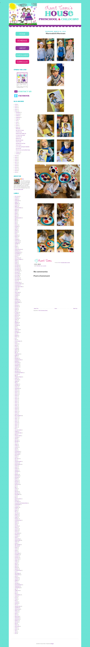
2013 (16, 168)
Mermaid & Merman (19, 140)
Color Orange (17, 270)
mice (16, 442)
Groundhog (17, 364)
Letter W (16, 422)
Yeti (15, 630)
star (15, 571)
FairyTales (17, 325)
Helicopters (17, 369)
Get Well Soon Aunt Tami (20, 143)
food (15, 339)
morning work (17, 451)
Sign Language (17, 544)
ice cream (16, 374)
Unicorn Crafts (18, 141)
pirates (16, 488)
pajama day (17, 475)
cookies (16, 288)
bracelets (16, 226)
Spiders (16, 564)
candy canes (17, 240)
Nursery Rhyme (18, 464)
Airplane (16, 199)
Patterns (16, 480)
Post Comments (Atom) (43, 310)
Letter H (16, 399)
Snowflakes (17, 554)
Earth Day (16, 318)
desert (16, 303)
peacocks (16, 481)
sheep (16, 543)
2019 (16, 159)
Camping (16, 239)
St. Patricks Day (18, 570)
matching (16, 437)
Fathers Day (17, 329)
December (18, 112)
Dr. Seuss (16, 312)
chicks (16, 247)
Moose (16, 450)
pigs (15, 487)
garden (16, 351)
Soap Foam (17, 558)
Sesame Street (17, 540)
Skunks (16, 547)
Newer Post (36, 308)
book (16, 223)
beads (16, 213)
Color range (17, 275)
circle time (17, 255)
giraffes (16, 355)
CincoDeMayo (17, 253)
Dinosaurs (17, 306)
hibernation (17, 371)
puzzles (16, 508)
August (17, 119)
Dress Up (16, 315)
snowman (16, 556)
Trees (16, 596)
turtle (16, 600)
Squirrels (16, 569)
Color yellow (17, 279)
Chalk (16, 246)
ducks (16, 316)
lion (15, 428)
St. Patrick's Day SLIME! (20, 135)
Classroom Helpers (18, 259)
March (17, 127)
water (16, 614)
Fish (15, 333)
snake (16, 550)
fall (15, 326)
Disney (16, 308)
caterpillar (16, 243)
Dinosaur (16, 305)
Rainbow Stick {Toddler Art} (21, 133)
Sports (16, 566)
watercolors (17, 617)
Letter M (16, 407)
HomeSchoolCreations (19, 372)
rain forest (16, 513)
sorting (16, 561)
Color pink (17, 272)
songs (16, 560)
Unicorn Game (18, 145)
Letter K (16, 404)
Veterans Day (17, 609)
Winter (16, 624)
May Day (16, 440)
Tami (59, 262)
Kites (16, 382)
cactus (16, 237)
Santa (16, 527)
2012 (16, 170)
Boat (16, 222)
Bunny (16, 232)
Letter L (16, 405)
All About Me (17, 200)
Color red (16, 276)
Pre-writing (17, 501)
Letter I (16, 401)
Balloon (16, 210)
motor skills (17, 454)
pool (15, 497)
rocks (16, 524)
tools (16, 591)
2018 (16, 160)
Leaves (16, 386)
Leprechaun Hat (19, 136)
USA (16, 604)
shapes (16, 541)
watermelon (17, 619)
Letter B (16, 391)
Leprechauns (17, 388)
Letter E (16, 395)
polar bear (17, 493)
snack (16, 548)
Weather (16, 620)
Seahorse (16, 534)
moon (16, 448)
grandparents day (18, 359)
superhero (17, 579)
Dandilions (17, 299)
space (16, 563)
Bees (16, 216)
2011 (16, 172)
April (17, 125)
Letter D (16, 394)
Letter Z (16, 427)
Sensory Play (17, 538)
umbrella (16, 602)
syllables (16, 580)
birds (16, 220)
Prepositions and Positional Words (21, 503)
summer (16, 577)
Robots (16, 523)
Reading (16, 515)
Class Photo (17, 257)
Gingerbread (17, 354)
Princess (16, 505)
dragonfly (16, 313)
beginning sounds (18, 217)
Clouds (16, 262)
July (17, 120)
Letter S (16, 417)
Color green (17, 269)
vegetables (17, 607)
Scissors (16, 531)
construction (17, 285)
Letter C (16, 392)
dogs (16, 310)
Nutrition (16, 465)
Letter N (16, 408)
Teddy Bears (17, 586)
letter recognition (18, 415)
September (18, 117)
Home (56, 308)
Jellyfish (16, 381)
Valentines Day (17, 606)
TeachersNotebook (18, 584)
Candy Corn (17, 242)
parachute (16, 477)
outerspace (17, 471)
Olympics (16, 470)
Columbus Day (17, 282)
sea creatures (17, 533)
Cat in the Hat (18, 148)
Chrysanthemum (18, 252)
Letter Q (16, 412)
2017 (16, 162)
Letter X (16, 424)
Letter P (16, 411)
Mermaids (16, 441)
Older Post (75, 308)
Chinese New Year (18, 249)
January (17, 153)
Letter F (16, 397)
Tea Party (16, 583)
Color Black (17, 265)
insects (16, 378)
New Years (17, 458)
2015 (16, 165)
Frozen (16, 346)
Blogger (52, 643)
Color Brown (17, 268)
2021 (16, 155)
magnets (16, 431)
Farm (16, 328)
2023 (16, 109)
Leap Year (17, 385)
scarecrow (17, 528)
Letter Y (16, 425)
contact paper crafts (18, 286)
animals (16, 204)
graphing (16, 361)
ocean (16, 467)
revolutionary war (18, 520)
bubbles (16, 227)
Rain (16, 511)
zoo (15, 633)
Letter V (16, 421)
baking (16, 209)
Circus (16, 256)
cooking (16, 289)
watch (16, 613)
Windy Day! (18, 128)
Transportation (17, 594)
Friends (16, 343)
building (16, 230)
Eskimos (16, 323)
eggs (16, 321)
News (16, 460)
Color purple (17, 273)
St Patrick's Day (19, 131)
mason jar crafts (18, 435)
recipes (16, 517)
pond (16, 495)
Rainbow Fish (18, 138)
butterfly (16, 235)
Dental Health (17, 302)
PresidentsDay (17, 504)
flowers (16, 336)
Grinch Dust (17, 362)
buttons (16, 236)
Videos (16, 610)
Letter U (16, 419)
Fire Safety (17, 332)
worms (16, 629)
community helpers (18, 283)
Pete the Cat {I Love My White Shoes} (23, 150)
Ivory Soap (17, 379)
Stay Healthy (17, 573)
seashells (16, 536)
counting (16, 293)
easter (16, 319)
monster (16, 447)
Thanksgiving (17, 587)
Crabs (16, 298)
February (18, 152)
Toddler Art (17, 590)
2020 (16, 157)
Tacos (16, 581)
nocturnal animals (18, 461)
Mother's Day (17, 452)
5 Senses (16, 197)
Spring (16, 567)
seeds (16, 537)
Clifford (16, 260)
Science (16, 530)
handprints (17, 366)
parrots (16, 478)
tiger (15, 589)
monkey (16, 445)
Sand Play (17, 526)
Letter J (16, 402)
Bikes (16, 219)
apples (16, 206)
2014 (16, 167)
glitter (16, 356)
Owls (16, 473)
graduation (17, 358)
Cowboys (16, 295)
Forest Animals (17, 341)
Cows (16, 296)
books (16, 225)
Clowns (16, 263)
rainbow (16, 514)
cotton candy (17, 292)
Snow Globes (17, 553)
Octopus (16, 468)
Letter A (16, 389)
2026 (16, 104)
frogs (16, 345)
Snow (16, 551)
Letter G (16, 398)
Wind (16, 623)
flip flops (16, 335)
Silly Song (16, 546)
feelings (16, 331)
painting (16, 474)
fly (15, 338)
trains (16, 593)
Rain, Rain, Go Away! (20, 130)
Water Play (17, 616)
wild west (16, 622)
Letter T (16, 418)
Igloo (16, 375)
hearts (16, 368)
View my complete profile (18, 189)
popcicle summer (18, 498)
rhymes (16, 521)
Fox (15, 342)
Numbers (16, 462)
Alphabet (16, 203)
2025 (16, 106)
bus (15, 233)
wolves (16, 627)
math (16, 438)
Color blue (17, 266)
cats (15, 245)
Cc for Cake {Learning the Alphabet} (22, 146)
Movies (16, 455)
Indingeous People (18, 376)
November (18, 114)
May (17, 123)
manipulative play (18, 432)
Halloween (17, 365)
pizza (16, 490)
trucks (16, 597)
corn (15, 290)
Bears (16, 214)
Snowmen (16, 557)
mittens (16, 444)
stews (16, 576)
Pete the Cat (17, 484)
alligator (16, 202)
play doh (16, 491)
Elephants (16, 322)
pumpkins (16, 507)
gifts (15, 352)
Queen (16, 510)
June (17, 122)
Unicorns (16, 603)
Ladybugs (16, 384)
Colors (16, 280)
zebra (16, 632)
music (16, 457)
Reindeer (16, 518)
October (17, 115)
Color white (17, 278)
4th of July (17, 196)
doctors (16, 309)
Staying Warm (17, 574)
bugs (16, 229)
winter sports (17, 626)
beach (16, 212)
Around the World (18, 207)
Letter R (16, 414)
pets (15, 485)
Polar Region (17, 494)
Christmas (17, 250)
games (16, 349)
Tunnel (16, 599)
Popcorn (16, 500)
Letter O (16, 409)
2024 (16, 107)
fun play (16, 348)
